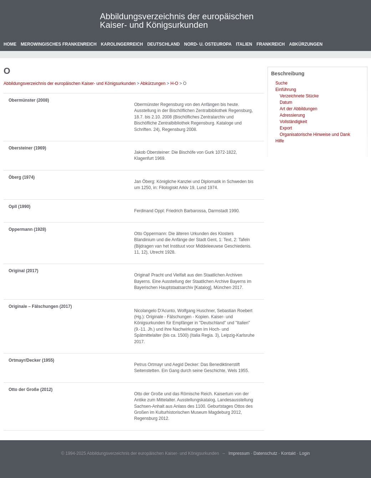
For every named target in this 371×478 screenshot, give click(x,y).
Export (286, 128)
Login (304, 453)
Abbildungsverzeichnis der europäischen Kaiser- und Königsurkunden (177, 20)
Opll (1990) (19, 206)
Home (10, 44)
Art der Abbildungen (298, 108)
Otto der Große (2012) (30, 389)
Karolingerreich (122, 44)
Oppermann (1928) (27, 229)
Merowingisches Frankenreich (59, 44)
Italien (244, 44)
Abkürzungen (305, 44)
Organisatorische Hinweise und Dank (315, 134)
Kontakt (288, 453)
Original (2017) (23, 270)
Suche (281, 83)
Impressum (239, 453)
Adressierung (292, 115)
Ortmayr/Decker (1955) (31, 360)
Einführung (285, 89)
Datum (286, 102)
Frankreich (270, 44)
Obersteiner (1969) (27, 148)
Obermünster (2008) (29, 100)
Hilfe (279, 140)
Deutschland (163, 44)
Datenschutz (266, 453)
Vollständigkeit (293, 121)
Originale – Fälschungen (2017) (40, 306)
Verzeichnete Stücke (299, 95)
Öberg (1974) (22, 177)
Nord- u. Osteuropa (208, 44)
